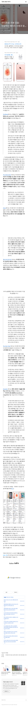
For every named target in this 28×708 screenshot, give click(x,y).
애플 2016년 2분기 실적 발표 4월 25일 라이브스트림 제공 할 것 (11, 609)
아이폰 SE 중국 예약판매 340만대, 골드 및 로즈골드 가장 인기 (11, 613)
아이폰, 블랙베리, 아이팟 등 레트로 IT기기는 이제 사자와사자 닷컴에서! (14, 46)
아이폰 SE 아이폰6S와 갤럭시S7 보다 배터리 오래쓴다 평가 (11, 622)
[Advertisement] (14, 577)
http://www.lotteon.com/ (10, 52)
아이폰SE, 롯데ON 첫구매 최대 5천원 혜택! (9, 55)
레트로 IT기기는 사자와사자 (13, 44)
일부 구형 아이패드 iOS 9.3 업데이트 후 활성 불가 (11, 636)
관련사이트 (3, 700)
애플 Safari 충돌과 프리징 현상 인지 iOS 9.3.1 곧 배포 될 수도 (11, 605)
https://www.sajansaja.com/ (11, 41)
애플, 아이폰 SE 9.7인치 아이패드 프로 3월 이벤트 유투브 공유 (10, 632)
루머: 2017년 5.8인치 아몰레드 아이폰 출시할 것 (11, 618)
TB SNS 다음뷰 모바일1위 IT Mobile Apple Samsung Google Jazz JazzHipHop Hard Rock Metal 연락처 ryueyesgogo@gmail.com (11, 686)
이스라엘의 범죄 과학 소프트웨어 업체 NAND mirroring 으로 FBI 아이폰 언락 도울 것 (11, 627)
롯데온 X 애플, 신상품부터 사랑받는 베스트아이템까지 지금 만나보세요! (9, 57)
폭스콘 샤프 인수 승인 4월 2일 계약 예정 (11, 600)
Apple (5, 597)
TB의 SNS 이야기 (5, 1)
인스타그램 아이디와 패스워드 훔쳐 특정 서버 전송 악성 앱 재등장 (11, 641)
